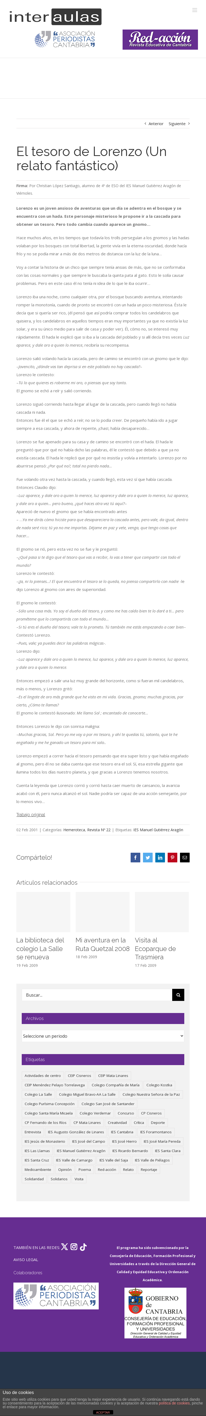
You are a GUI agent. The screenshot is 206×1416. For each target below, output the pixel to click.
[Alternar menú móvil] (195, 10)
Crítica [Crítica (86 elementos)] (139, 1122)
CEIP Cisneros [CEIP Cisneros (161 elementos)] (79, 1075)
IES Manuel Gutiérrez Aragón (158, 829)
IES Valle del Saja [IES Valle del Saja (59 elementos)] (114, 1160)
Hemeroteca (74, 829)
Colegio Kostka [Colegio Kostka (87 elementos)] (159, 1085)
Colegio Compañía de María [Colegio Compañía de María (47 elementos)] (115, 1085)
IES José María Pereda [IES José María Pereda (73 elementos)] (162, 1141)
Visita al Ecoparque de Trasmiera (155, 948)
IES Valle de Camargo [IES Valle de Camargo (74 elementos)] (74, 1160)
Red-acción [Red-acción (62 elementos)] (107, 1169)
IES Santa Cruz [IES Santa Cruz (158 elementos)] (37, 1160)
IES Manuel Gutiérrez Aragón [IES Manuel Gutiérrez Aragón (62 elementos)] (81, 1150)
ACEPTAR (103, 1412)
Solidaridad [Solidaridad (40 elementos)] (34, 1179)
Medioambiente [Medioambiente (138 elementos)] (38, 1169)
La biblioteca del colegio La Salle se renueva (40, 948)
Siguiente (177, 123)
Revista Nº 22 (99, 829)
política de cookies (174, 1403)
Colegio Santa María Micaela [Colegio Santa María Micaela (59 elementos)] (49, 1113)
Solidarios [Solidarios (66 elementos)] (59, 1179)
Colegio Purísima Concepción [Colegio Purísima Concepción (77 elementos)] (50, 1103)
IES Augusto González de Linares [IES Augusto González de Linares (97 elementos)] (76, 1132)
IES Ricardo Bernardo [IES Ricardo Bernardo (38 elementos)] (130, 1150)
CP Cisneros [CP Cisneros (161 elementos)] (151, 1113)
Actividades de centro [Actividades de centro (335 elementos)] (43, 1075)
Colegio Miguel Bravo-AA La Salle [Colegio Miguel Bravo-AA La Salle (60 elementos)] (87, 1094)
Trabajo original (30, 814)
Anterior (156, 123)
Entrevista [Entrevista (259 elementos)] (33, 1132)
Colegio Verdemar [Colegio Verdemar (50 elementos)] (95, 1113)
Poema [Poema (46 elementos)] (85, 1169)
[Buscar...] (97, 995)
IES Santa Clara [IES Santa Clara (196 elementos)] (168, 1150)
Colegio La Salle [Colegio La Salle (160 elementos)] (38, 1094)
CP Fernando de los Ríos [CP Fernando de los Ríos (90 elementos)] (46, 1122)
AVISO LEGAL (25, 1259)
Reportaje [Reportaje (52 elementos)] (149, 1169)
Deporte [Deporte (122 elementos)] (158, 1122)
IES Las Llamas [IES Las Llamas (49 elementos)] (37, 1150)
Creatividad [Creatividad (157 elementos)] (117, 1122)
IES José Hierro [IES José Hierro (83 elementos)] (124, 1141)
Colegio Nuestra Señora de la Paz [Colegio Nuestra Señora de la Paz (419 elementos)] (151, 1094)
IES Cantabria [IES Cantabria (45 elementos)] (122, 1132)
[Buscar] (178, 995)
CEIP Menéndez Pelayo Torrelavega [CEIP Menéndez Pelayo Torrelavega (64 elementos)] (55, 1085)
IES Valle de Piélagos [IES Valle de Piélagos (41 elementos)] (152, 1160)
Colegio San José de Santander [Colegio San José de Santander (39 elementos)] (108, 1103)
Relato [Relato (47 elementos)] (128, 1169)
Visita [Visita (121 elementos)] (79, 1179)
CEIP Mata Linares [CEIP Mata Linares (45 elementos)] (113, 1075)
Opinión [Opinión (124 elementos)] (65, 1169)
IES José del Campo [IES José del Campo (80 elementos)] (88, 1141)
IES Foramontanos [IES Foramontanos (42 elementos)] (156, 1132)
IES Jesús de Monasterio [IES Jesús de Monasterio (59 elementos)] (45, 1141)
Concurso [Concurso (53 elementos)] (126, 1113)
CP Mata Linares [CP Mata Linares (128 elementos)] (87, 1122)
